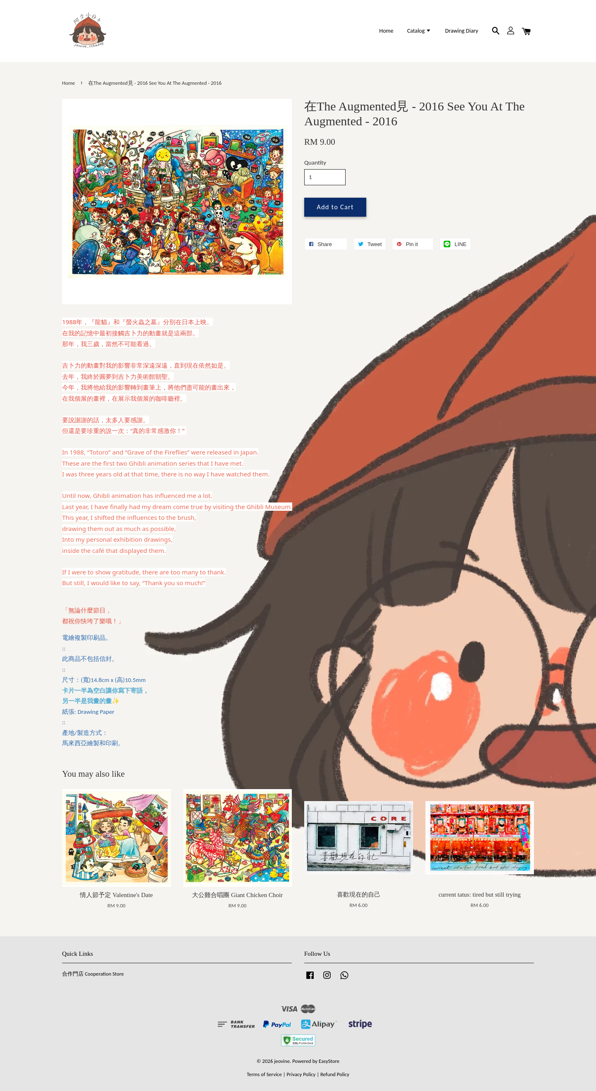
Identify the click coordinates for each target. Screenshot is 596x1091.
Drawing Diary (461, 30)
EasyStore (329, 1061)
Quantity (315, 162)
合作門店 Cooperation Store (93, 974)
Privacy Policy (300, 1074)
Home (386, 30)
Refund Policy (334, 1074)
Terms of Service (264, 1074)
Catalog (419, 30)
